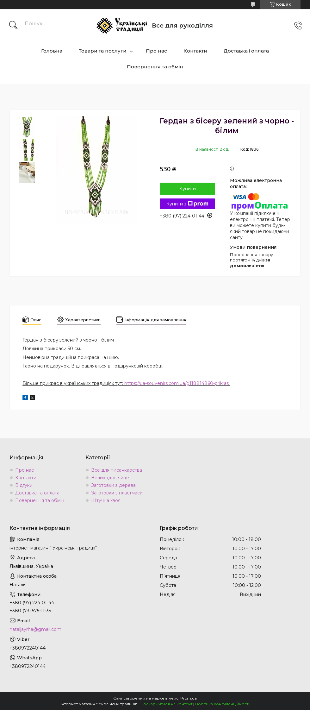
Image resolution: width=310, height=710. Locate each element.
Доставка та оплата (37, 493)
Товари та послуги (103, 51)
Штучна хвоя (106, 500)
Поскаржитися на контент (166, 703)
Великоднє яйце (110, 478)
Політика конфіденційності (222, 703)
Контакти (195, 51)
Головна (51, 51)
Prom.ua (188, 698)
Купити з (187, 204)
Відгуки (24, 485)
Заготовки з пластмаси (117, 493)
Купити (187, 189)
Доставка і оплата (246, 51)
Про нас (156, 51)
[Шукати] (13, 26)
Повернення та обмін (155, 67)
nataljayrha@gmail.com (35, 629)
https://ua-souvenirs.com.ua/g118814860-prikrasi (177, 383)
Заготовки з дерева (113, 485)
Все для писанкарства (116, 470)
